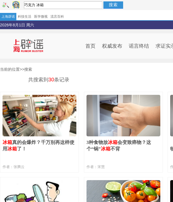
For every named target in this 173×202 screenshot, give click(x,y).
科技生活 (24, 17)
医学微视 (41, 17)
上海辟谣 (8, 17)
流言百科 (57, 17)
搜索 (113, 4)
